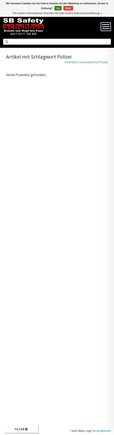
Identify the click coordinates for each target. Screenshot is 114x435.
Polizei (103, 62)
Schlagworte (88, 62)
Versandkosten (101, 431)
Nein (68, 8)
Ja (58, 8)
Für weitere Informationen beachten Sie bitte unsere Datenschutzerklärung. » (57, 13)
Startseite (71, 62)
